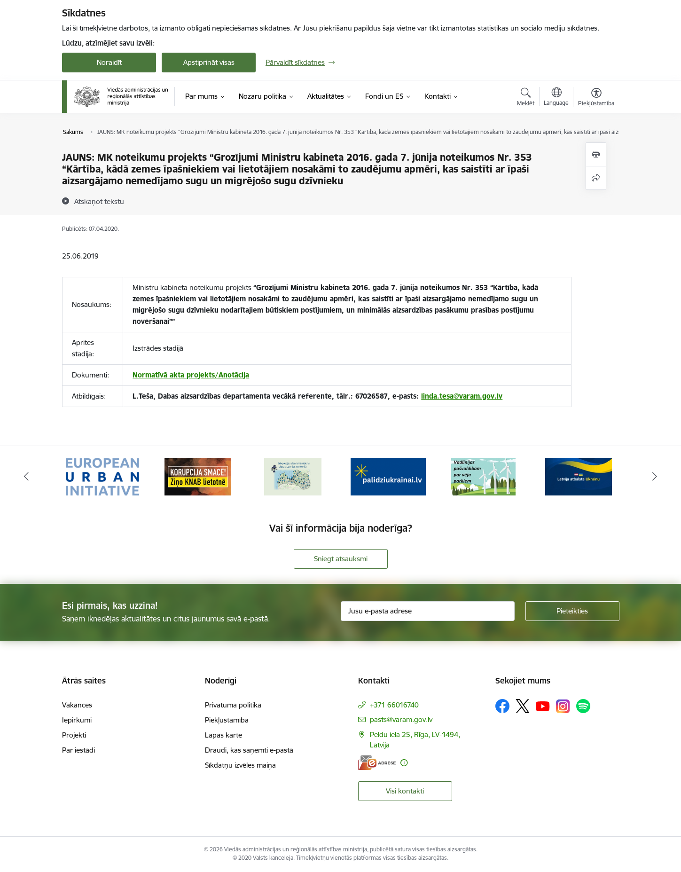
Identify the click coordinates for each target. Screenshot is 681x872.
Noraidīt (109, 62)
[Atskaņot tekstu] (99, 201)
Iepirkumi (77, 719)
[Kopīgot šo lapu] (596, 177)
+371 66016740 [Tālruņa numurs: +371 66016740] (394, 704)
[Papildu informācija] (403, 762)
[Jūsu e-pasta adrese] (428, 611)
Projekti (74, 735)
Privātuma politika (233, 704)
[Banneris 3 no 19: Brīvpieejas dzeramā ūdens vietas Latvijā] (292, 475)
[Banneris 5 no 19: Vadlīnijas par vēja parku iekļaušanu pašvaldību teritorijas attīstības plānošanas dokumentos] (483, 475)
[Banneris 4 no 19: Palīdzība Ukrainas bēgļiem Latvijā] (388, 475)
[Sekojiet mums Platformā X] (523, 706)
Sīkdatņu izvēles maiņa (240, 765)
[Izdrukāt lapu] (596, 154)
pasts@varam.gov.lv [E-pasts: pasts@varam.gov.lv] (401, 719)
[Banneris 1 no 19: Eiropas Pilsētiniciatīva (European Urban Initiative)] (102, 475)
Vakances (77, 704)
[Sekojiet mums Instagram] (563, 706)
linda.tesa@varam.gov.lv (461, 396)
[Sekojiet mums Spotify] (583, 706)
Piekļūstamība (227, 719)
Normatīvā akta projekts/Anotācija (191, 374)
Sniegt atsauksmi (341, 558)
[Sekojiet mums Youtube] (543, 705)
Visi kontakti (405, 790)
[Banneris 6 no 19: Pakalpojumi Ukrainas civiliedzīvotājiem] (578, 475)
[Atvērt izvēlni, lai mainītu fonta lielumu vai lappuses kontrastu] (596, 98)
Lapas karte (223, 735)
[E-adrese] (377, 762)
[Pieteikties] (572, 611)
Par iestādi (78, 750)
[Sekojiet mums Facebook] (502, 706)
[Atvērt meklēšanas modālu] (525, 98)
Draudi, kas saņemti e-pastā (249, 750)
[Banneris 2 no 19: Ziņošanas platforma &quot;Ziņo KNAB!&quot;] (197, 475)
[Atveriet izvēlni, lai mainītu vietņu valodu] (556, 98)
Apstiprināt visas (209, 62)
